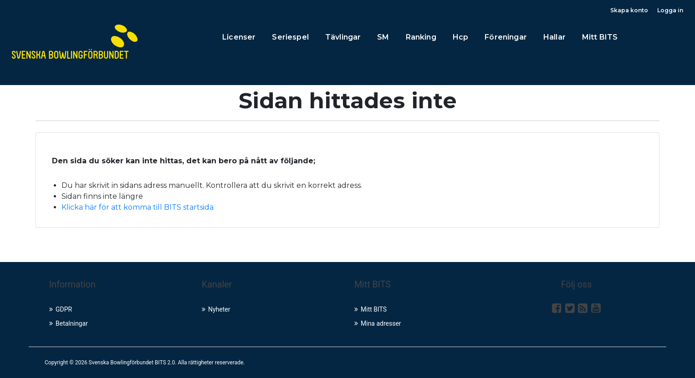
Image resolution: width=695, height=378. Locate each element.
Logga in (670, 10)
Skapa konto (629, 10)
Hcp (460, 37)
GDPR (60, 309)
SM (383, 37)
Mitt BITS (600, 37)
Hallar (554, 37)
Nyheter (216, 309)
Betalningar (68, 323)
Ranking (421, 37)
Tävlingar (343, 37)
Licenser (239, 37)
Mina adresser (377, 323)
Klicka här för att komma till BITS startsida (137, 207)
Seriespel (290, 37)
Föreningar (506, 37)
